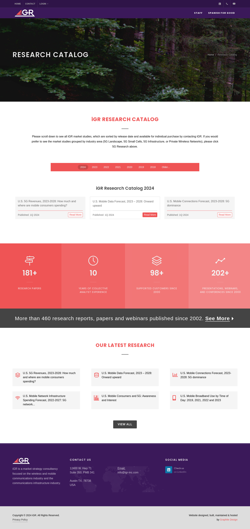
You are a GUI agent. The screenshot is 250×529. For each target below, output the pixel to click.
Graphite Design (229, 519)
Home (18, 4)
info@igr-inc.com (128, 472)
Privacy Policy (20, 519)
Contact (30, 4)
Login (44, 4)
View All (125, 424)
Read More (75, 214)
